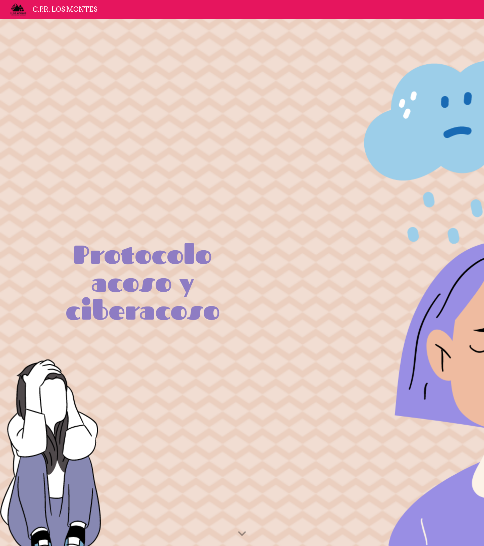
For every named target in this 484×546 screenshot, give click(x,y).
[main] (142, 282)
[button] (242, 534)
